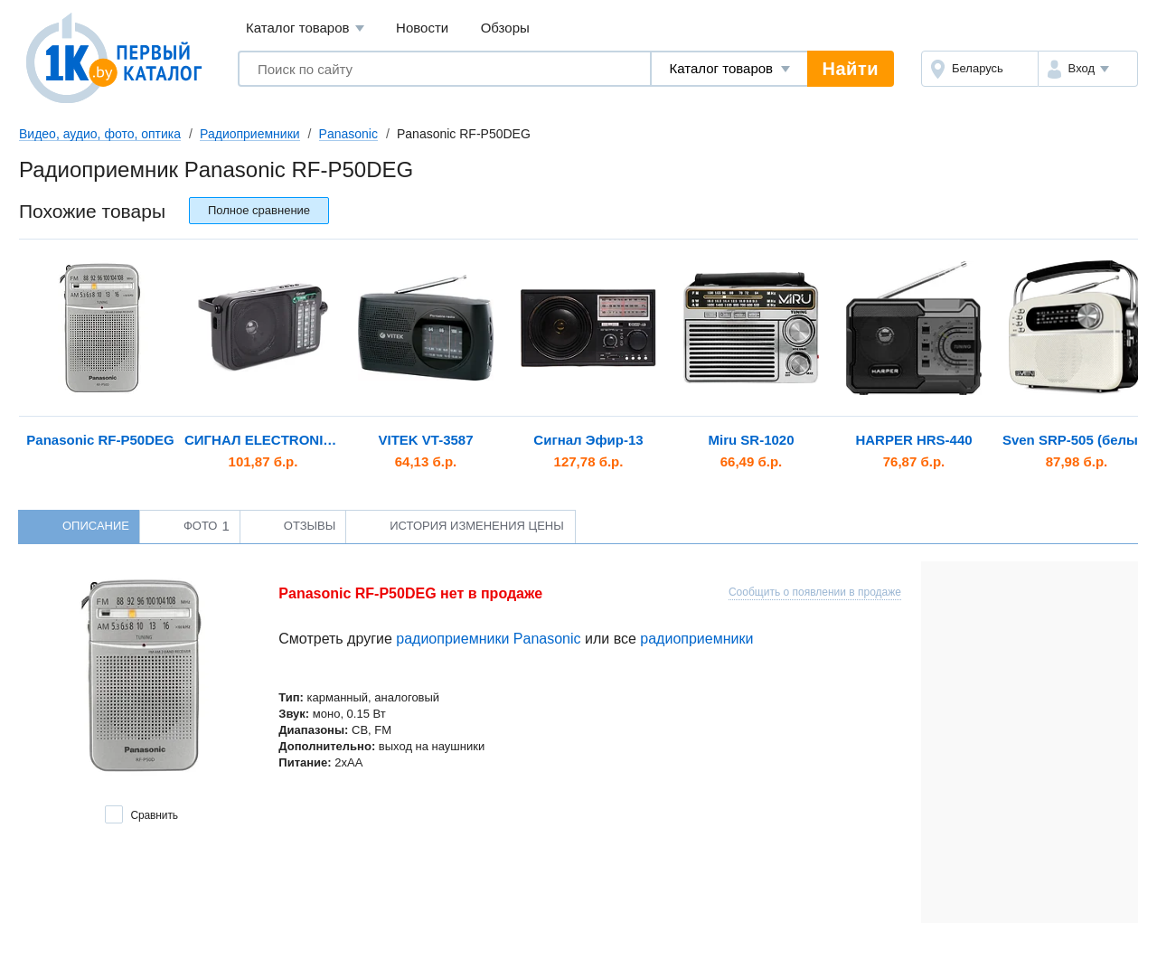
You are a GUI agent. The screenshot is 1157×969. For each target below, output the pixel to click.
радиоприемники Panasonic (488, 638)
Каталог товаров (305, 28)
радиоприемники (696, 638)
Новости (422, 27)
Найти (851, 69)
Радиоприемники (250, 134)
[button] (1088, 69)
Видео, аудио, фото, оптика (100, 134)
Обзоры (505, 27)
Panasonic (348, 134)
